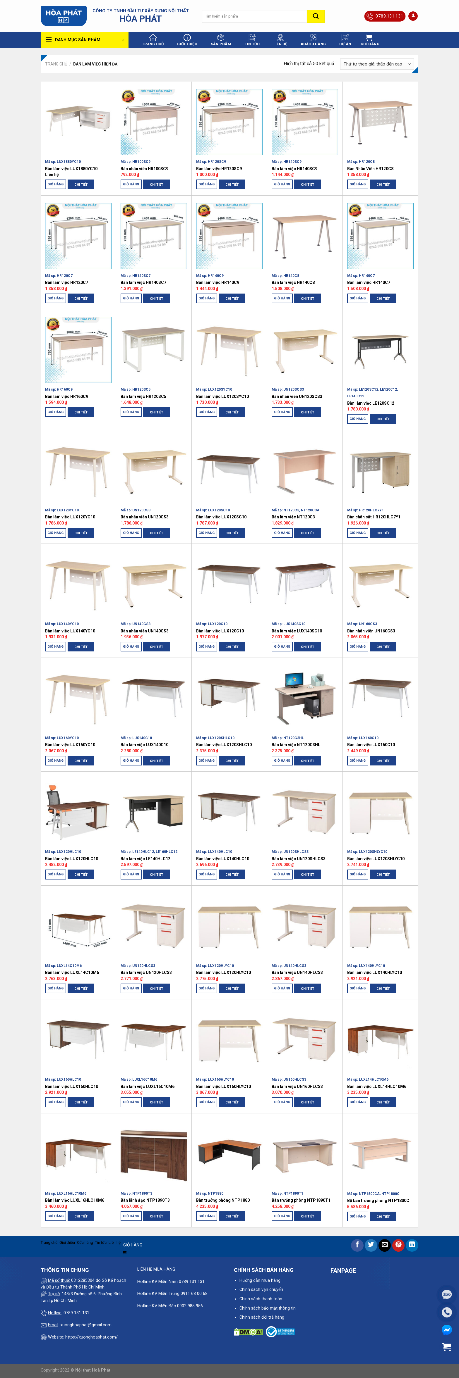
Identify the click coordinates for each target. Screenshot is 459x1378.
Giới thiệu (187, 40)
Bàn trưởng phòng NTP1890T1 (301, 1200)
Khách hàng (313, 40)
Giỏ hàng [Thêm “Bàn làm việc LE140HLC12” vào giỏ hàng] (131, 874)
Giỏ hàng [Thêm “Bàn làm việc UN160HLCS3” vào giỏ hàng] (282, 1102)
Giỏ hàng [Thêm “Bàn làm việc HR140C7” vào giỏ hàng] (358, 298)
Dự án (345, 40)
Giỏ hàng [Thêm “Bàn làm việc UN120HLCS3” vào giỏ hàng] (131, 988)
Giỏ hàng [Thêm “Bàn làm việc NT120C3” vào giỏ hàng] (282, 533)
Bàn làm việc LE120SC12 (370, 403)
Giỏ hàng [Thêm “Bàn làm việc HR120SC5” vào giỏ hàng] (131, 412)
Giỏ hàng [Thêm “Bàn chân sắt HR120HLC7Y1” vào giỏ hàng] (358, 533)
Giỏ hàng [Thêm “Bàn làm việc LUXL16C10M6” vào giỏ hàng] (131, 1102)
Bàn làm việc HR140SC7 (143, 282)
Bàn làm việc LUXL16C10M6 (147, 1086)
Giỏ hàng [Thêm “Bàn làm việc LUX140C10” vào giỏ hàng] (131, 760)
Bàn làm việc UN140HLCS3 (297, 972)
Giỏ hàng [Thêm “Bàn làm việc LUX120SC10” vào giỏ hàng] (206, 533)
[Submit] (316, 16)
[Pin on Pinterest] (398, 1245)
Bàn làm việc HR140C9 (217, 282)
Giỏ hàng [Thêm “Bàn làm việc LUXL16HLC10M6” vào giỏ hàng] (55, 1216)
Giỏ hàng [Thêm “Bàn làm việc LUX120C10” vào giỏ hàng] (206, 646)
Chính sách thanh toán (260, 1298)
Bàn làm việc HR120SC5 (143, 396)
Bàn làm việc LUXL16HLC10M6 (74, 1200)
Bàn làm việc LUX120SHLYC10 (376, 858)
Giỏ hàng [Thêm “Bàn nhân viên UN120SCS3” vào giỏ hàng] (282, 412)
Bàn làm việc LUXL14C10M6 (72, 972)
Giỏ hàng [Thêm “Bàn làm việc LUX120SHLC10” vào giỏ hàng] (206, 760)
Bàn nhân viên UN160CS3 (371, 631)
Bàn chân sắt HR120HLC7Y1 (373, 517)
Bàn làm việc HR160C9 (66, 396)
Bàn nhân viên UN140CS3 (145, 631)
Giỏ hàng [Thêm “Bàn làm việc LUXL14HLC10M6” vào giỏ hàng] (358, 1102)
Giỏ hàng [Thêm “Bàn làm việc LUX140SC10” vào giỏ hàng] (282, 646)
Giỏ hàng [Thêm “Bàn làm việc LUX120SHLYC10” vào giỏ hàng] (358, 874)
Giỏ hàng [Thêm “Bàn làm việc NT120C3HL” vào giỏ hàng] (282, 760)
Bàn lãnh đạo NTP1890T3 (145, 1200)
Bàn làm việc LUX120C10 (220, 631)
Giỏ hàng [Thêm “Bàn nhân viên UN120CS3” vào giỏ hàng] (131, 533)
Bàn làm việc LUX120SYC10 (222, 396)
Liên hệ (280, 40)
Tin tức (252, 40)
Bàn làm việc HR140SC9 (294, 168)
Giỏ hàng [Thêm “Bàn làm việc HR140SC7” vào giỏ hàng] (131, 298)
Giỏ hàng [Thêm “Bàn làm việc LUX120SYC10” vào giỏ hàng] (206, 412)
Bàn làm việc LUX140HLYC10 (374, 972)
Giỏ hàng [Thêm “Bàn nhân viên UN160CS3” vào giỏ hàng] (358, 646)
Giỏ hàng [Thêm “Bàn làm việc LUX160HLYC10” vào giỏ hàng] (206, 1102)
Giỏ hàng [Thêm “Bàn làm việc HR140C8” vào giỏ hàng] (282, 298)
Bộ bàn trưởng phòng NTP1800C (378, 1200)
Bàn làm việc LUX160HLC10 (71, 1086)
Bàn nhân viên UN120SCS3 (297, 396)
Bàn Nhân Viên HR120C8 (370, 168)
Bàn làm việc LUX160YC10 (70, 744)
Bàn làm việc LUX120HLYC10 (223, 972)
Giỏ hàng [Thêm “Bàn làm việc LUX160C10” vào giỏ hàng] (358, 760)
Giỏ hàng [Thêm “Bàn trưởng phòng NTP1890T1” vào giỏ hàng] (282, 1216)
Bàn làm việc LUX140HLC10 (222, 858)
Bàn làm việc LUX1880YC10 (71, 168)
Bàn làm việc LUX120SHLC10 (224, 744)
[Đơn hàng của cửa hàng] (377, 64)
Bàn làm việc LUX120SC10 (221, 517)
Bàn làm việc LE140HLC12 (145, 858)
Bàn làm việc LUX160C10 (371, 744)
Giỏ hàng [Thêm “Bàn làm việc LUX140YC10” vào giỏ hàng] (55, 646)
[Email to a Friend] (384, 1245)
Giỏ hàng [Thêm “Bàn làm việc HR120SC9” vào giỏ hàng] (206, 184)
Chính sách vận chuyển (261, 1289)
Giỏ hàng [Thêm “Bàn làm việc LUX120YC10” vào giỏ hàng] (55, 533)
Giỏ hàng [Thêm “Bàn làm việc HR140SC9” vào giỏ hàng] (282, 184)
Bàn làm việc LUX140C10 (144, 744)
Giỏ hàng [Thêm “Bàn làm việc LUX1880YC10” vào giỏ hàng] (55, 184)
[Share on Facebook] (357, 1245)
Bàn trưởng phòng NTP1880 (223, 1200)
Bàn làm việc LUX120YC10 (70, 517)
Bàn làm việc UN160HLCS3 (297, 1086)
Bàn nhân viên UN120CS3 (145, 517)
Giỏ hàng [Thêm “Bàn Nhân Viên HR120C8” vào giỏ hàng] (358, 184)
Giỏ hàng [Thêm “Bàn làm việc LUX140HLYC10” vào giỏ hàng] (358, 988)
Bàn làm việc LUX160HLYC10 (223, 1086)
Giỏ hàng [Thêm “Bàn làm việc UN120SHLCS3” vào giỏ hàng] (282, 874)
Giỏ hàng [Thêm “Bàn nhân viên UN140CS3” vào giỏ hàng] (131, 646)
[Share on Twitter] (371, 1245)
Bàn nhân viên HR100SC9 (144, 168)
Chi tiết (81, 184)
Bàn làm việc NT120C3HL (296, 744)
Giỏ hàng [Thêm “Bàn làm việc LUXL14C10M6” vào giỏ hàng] (55, 988)
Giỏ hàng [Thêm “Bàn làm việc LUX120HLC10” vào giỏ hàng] (55, 874)
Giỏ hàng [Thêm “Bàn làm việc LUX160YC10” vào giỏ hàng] (55, 760)
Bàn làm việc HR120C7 (66, 282)
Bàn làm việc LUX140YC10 (70, 631)
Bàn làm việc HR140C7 (368, 282)
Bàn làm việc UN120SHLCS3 (299, 858)
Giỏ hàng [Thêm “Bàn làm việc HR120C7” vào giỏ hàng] (55, 298)
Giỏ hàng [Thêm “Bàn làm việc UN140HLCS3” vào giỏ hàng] (282, 988)
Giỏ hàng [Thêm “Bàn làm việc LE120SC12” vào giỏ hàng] (358, 419)
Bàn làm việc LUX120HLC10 (71, 858)
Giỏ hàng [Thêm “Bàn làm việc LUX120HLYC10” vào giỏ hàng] (206, 988)
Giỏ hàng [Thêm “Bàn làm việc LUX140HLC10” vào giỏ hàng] (206, 874)
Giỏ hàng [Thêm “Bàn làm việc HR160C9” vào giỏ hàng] (55, 412)
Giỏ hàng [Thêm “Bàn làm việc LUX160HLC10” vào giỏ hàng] (55, 1102)
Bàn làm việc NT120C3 (293, 517)
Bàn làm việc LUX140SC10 (297, 631)
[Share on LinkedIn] (412, 1245)
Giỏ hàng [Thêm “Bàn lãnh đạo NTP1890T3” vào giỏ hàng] (131, 1216)
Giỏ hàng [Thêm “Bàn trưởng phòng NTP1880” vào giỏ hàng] (206, 1216)
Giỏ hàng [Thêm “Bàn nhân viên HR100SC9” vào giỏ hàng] (131, 184)
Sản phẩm (221, 40)
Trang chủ (153, 40)
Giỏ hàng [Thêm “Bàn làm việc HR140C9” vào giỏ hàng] (206, 298)
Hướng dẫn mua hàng (259, 1280)
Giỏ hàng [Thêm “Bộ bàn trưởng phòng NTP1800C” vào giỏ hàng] (358, 1216)
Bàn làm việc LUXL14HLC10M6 (376, 1086)
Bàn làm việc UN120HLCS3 (146, 972)
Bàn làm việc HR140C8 (293, 282)
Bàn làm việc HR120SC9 (219, 168)
